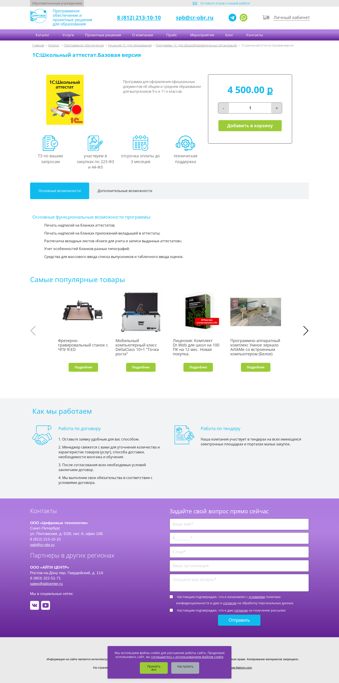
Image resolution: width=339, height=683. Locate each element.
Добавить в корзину (250, 126)
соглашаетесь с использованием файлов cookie (187, 657)
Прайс (172, 35)
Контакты (255, 35)
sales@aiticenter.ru (46, 583)
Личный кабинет (292, 17)
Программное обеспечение (84, 45)
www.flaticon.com (240, 667)
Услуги (68, 35)
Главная (38, 45)
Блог (229, 35)
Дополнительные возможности (125, 190)
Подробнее (83, 367)
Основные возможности (60, 190)
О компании (143, 35)
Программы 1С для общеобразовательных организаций (196, 45)
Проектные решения (103, 35)
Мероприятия (202, 35)
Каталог (43, 35)
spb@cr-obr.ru (195, 17)
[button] (306, 331)
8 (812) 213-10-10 (139, 17)
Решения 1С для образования (130, 45)
